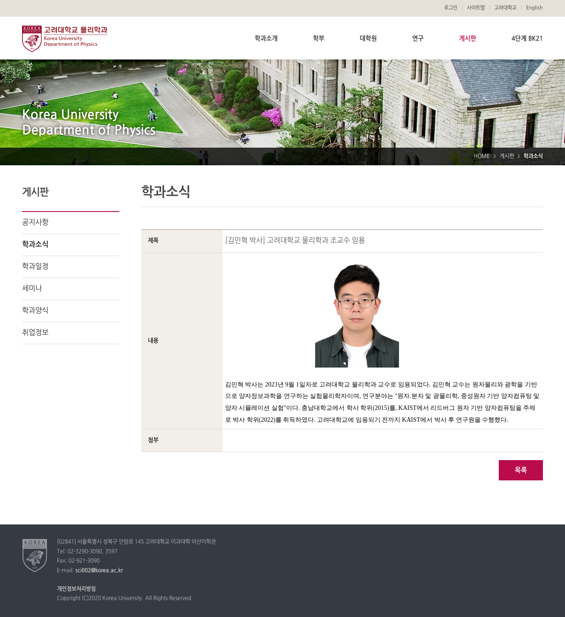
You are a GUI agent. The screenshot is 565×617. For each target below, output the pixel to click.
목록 (521, 470)
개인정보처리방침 (76, 589)
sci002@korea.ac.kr (99, 571)
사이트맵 (476, 8)
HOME (482, 156)
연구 (418, 38)
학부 (318, 38)
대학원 (368, 38)
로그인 (450, 8)
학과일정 (35, 267)
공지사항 (35, 223)
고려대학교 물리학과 (64, 39)
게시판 (467, 38)
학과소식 (35, 245)
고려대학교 (505, 8)
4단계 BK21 (527, 38)
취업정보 (35, 333)
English (534, 8)
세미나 (32, 289)
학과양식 (35, 311)
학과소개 (266, 38)
